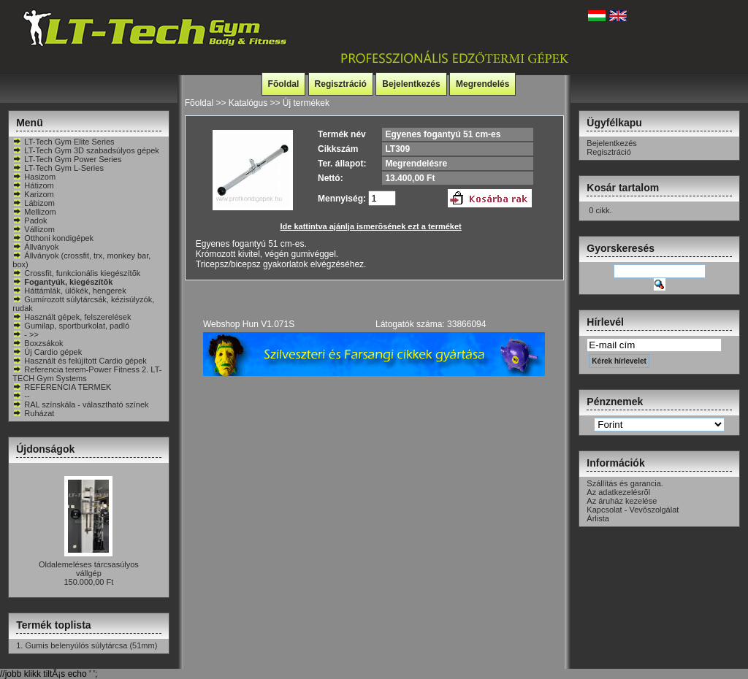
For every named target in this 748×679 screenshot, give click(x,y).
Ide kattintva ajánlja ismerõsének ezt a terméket (371, 226)
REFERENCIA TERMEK (61, 387)
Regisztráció (341, 84)
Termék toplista (53, 625)
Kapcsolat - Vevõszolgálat (633, 509)
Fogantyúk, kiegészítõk (62, 281)
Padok (29, 220)
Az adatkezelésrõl (618, 492)
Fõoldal (283, 84)
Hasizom (34, 176)
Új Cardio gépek (47, 352)
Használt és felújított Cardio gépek (79, 360)
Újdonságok (45, 449)
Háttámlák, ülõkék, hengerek (69, 290)
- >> (25, 334)
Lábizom (33, 203)
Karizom (32, 194)
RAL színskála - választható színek (80, 404)
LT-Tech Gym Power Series (66, 159)
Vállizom (33, 229)
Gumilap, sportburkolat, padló (70, 325)
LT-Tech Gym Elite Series (63, 141)
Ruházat (33, 413)
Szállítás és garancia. (625, 483)
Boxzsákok (37, 343)
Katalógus (248, 103)
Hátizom (32, 185)
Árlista (598, 518)
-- (20, 395)
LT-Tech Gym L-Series (58, 168)
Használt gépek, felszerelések (71, 316)
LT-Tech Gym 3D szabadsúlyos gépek (85, 150)
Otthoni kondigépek (53, 238)
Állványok (35, 246)
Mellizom (34, 211)
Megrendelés (482, 84)
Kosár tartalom (623, 187)
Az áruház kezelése (622, 500)
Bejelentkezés (411, 84)
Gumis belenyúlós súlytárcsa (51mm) (91, 645)
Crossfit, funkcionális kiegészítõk (76, 273)
